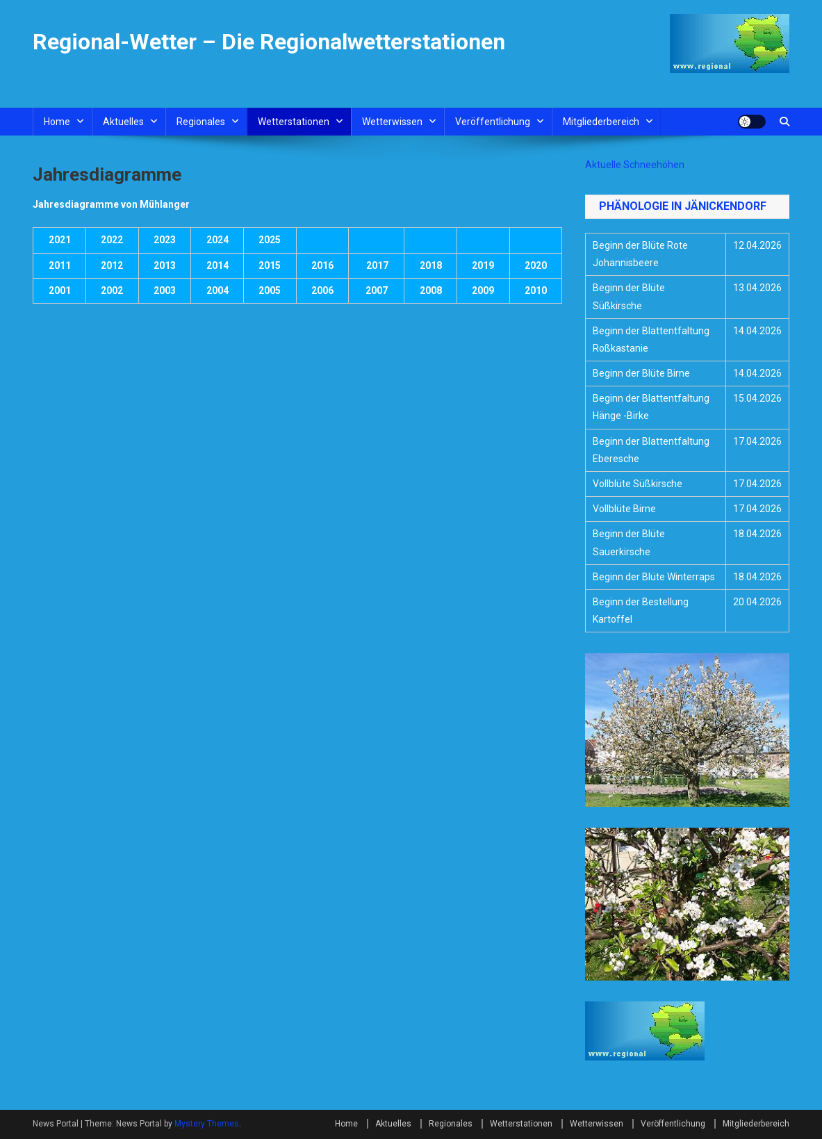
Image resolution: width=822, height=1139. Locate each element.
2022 (112, 239)
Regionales (200, 121)
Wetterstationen (293, 121)
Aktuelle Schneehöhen (634, 164)
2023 (165, 239)
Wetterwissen (392, 121)
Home (57, 121)
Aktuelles (123, 121)
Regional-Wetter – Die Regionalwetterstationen (269, 41)
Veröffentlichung (492, 121)
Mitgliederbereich (601, 121)
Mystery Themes (206, 1124)
